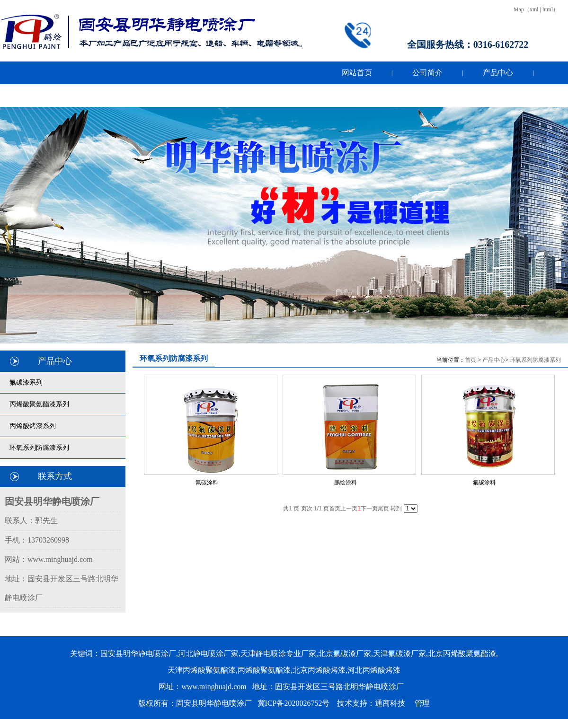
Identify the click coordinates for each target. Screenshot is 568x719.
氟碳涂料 (206, 482)
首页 (470, 360)
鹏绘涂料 (345, 482)
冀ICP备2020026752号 (293, 703)
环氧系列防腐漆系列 (535, 360)
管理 (422, 703)
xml (534, 9)
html (547, 9)
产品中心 (493, 360)
